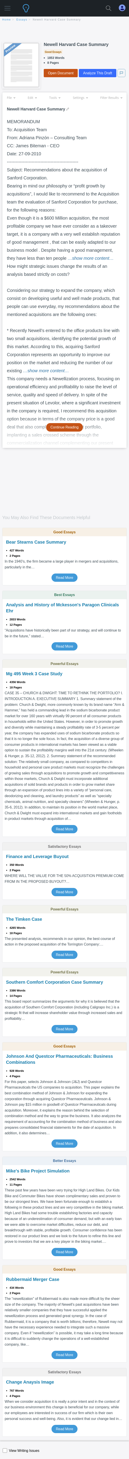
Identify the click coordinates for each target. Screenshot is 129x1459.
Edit (32, 98)
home (6, 19)
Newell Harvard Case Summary (57, 19)
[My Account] (124, 8)
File (11, 98)
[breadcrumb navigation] (64, 20)
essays (21, 19)
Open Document (60, 73)
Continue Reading (64, 427)
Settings (80, 98)
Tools (54, 98)
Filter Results (111, 98)
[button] (7, 6)
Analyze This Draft (97, 73)
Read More (64, 578)
